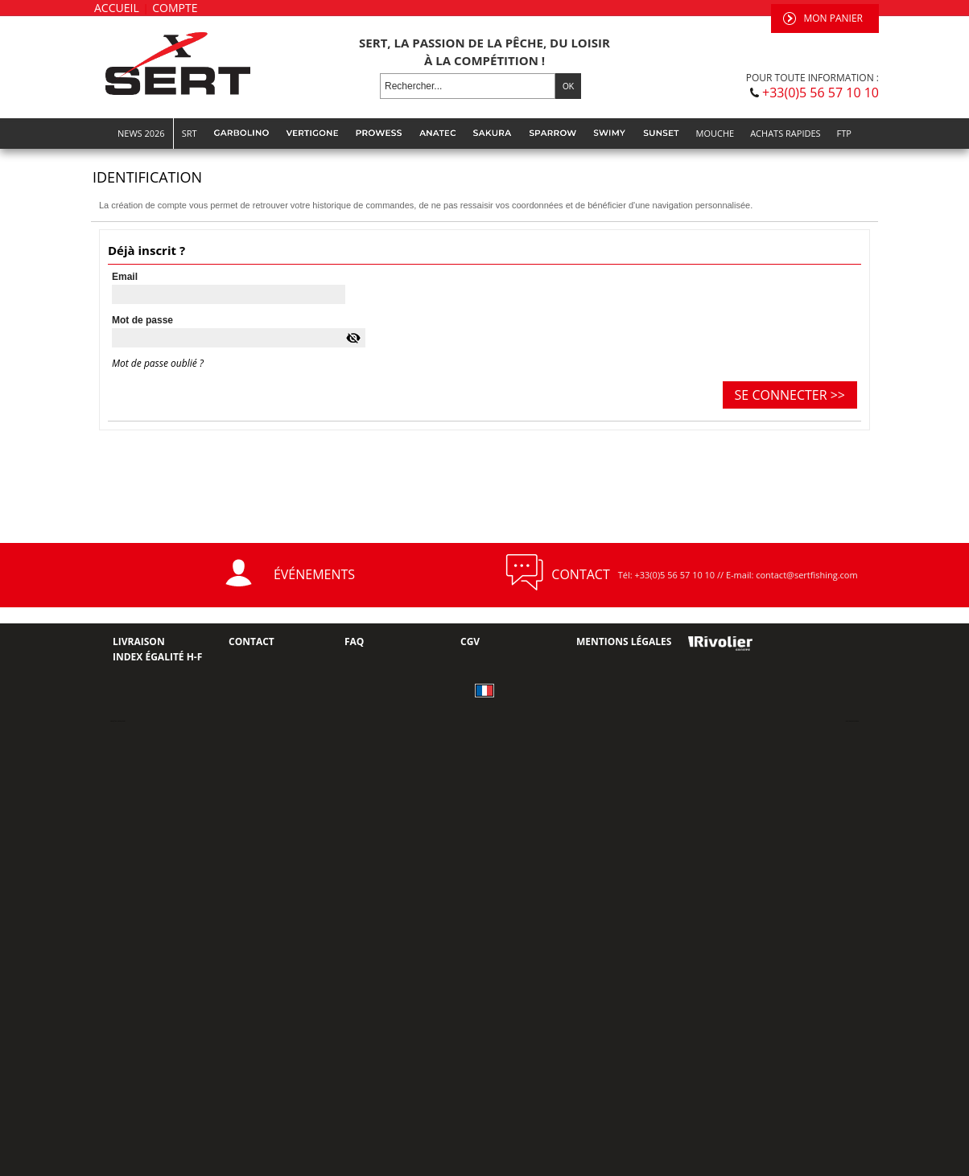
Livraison (139, 641)
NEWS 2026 (141, 133)
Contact (251, 641)
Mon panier (833, 18)
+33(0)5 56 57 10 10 (820, 92)
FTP (844, 133)
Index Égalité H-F (157, 657)
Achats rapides (785, 133)
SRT (189, 133)
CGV (470, 641)
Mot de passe (142, 320)
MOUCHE (715, 133)
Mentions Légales (623, 641)
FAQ (354, 641)
